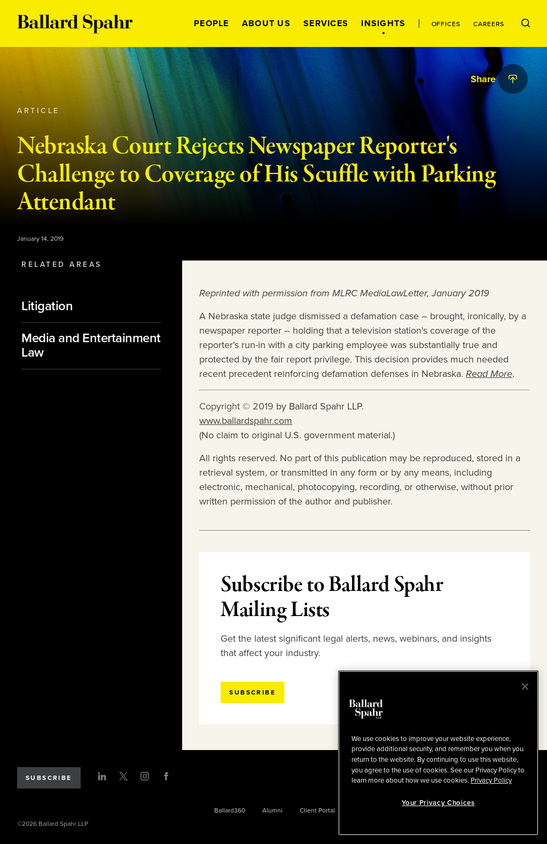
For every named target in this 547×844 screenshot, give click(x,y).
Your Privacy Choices (438, 803)
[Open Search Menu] (525, 23)
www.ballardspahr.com (245, 421)
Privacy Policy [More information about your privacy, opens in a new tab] (491, 780)
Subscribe (49, 778)
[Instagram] (144, 776)
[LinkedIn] (102, 776)
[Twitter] (123, 776)
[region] (438, 753)
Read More (489, 374)
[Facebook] (166, 776)
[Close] (525, 686)
